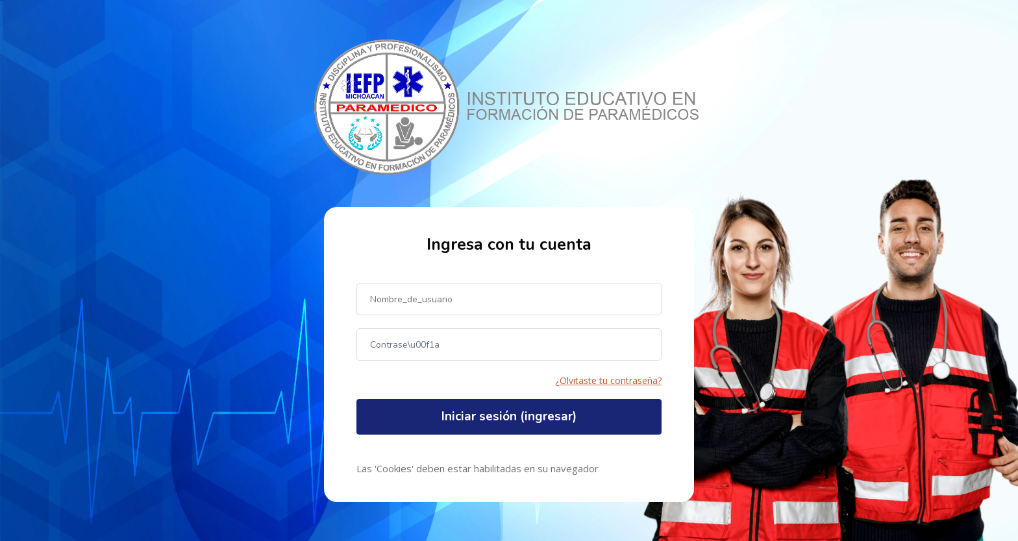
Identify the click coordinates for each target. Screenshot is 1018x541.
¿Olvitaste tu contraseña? (608, 380)
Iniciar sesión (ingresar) (509, 416)
